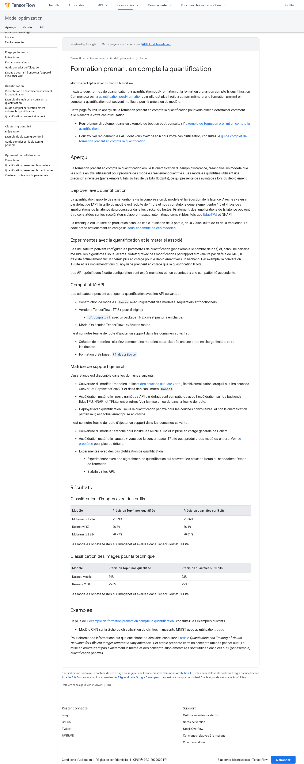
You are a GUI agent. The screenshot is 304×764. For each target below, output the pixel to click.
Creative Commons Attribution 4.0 (172, 673)
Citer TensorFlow (194, 742)
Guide (143, 58)
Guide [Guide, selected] (27, 27)
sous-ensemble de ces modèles (151, 228)
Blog (65, 715)
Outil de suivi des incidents (200, 715)
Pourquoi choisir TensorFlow (201, 5)
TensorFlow (78, 58)
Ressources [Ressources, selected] (125, 5)
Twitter (67, 729)
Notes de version (194, 722)
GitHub (290, 5)
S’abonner (283, 760)
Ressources (97, 58)
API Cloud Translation (156, 44)
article (184, 638)
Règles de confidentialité (112, 759)
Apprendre (76, 5)
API (100, 5)
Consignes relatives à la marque (204, 735)
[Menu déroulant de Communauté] (172, 5)
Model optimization (23, 18)
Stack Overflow (193, 729)
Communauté (157, 5)
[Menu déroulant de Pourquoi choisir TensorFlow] (226, 5)
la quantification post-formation (118, 97)
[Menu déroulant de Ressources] (139, 5)
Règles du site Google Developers (139, 677)
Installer (55, 5)
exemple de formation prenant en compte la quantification (131, 621)
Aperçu (10, 27)
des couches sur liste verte (160, 384)
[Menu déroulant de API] (108, 5)
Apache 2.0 (69, 677)
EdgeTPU (210, 215)
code (220, 630)
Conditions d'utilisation (77, 759)
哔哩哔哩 (68, 735)
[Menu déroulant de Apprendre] (89, 5)
